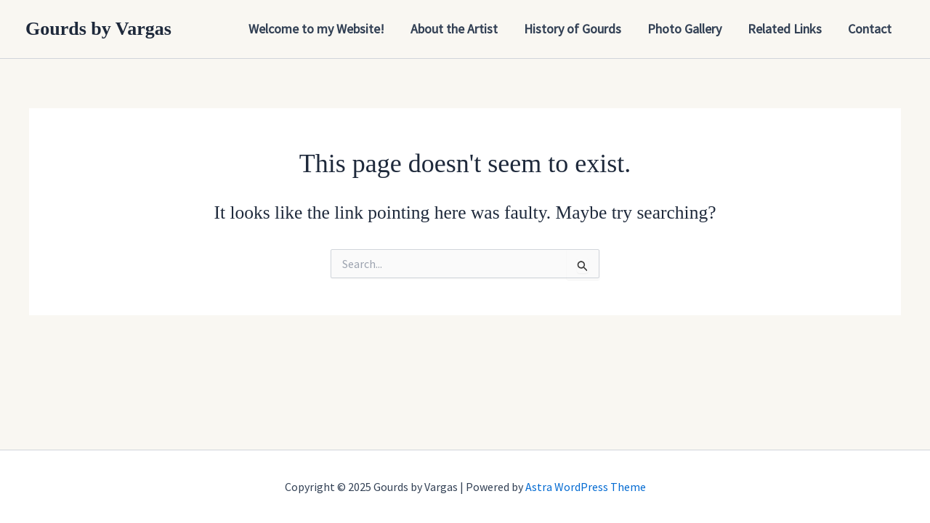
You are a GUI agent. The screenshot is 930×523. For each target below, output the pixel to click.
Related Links (785, 28)
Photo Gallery (684, 28)
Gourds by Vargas (98, 28)
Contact (869, 28)
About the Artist (454, 28)
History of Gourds (572, 28)
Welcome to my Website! (316, 28)
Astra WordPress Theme (585, 486)
